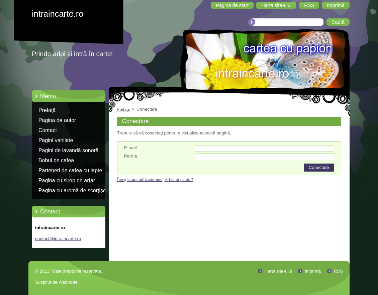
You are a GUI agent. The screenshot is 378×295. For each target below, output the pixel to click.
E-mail (130, 147)
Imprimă (313, 271)
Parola (130, 156)
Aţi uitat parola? (178, 179)
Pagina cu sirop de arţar (66, 180)
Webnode (68, 282)
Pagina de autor (57, 120)
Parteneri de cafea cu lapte (70, 170)
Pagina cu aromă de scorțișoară (76, 190)
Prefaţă (47, 110)
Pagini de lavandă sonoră (68, 150)
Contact (47, 130)
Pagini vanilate (55, 140)
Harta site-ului (278, 271)
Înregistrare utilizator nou (140, 179)
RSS (338, 271)
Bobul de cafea (56, 160)
